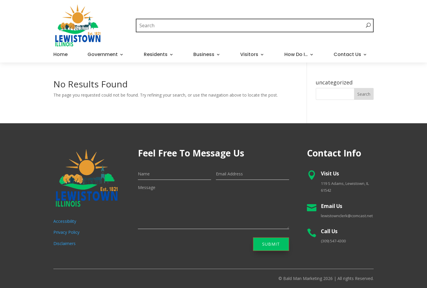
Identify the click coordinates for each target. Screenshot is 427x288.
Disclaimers (64, 243)
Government (102, 55)
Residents (156, 55)
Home (60, 55)
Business (203, 55)
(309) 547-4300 (333, 241)
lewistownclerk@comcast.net (347, 215)
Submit (271, 244)
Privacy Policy (66, 232)
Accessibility (64, 221)
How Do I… (296, 55)
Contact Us (347, 55)
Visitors (249, 55)
